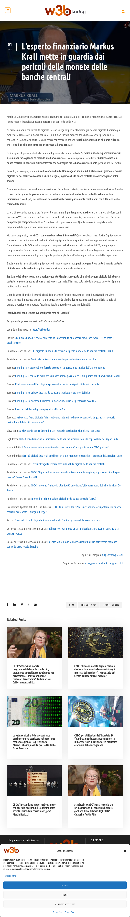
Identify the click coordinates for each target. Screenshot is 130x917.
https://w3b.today (41, 331)
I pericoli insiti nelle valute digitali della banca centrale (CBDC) (63, 500)
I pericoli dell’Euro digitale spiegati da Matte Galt (40, 410)
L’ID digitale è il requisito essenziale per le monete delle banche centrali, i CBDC (72, 352)
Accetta (65, 885)
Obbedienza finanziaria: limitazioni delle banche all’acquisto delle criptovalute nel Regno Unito (68, 440)
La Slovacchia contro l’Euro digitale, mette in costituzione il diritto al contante (59, 432)
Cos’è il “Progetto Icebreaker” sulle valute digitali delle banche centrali (68, 465)
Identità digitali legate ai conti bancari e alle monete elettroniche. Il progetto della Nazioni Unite (72, 457)
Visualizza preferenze (65, 904)
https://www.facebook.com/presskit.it (103, 564)
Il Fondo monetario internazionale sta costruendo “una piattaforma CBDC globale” (65, 448)
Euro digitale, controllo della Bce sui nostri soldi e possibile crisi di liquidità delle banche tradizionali (67, 377)
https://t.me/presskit (112, 556)
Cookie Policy (58, 912)
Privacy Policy (70, 912)
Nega (65, 894)
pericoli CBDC (89, 606)
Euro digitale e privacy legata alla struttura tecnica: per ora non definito (52, 394)
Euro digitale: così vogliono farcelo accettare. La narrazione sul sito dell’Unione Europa (60, 369)
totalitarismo (111, 606)
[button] (125, 851)
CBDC (71, 606)
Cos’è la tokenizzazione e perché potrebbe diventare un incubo (63, 360)
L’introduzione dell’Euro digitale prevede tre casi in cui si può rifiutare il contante (57, 385)
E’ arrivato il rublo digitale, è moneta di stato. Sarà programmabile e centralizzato (57, 521)
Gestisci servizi (11, 876)
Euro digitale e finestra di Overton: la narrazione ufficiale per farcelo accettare (55, 402)
